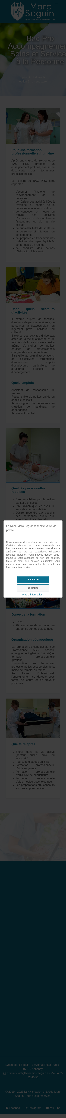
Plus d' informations (33, 594)
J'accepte (33, 579)
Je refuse (33, 588)
